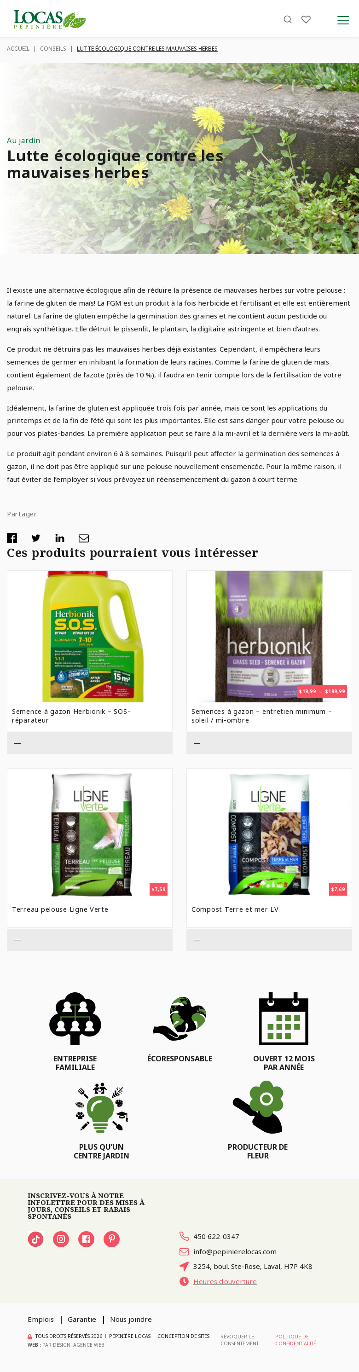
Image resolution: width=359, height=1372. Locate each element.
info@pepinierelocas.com (228, 1251)
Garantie (82, 1319)
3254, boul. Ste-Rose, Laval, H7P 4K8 (246, 1266)
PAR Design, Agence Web (73, 1345)
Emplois (41, 1319)
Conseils (53, 48)
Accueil (18, 48)
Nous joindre (131, 1319)
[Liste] (306, 19)
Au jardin (24, 140)
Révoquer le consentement (239, 1340)
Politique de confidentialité (295, 1340)
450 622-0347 (209, 1236)
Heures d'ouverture (218, 1281)
